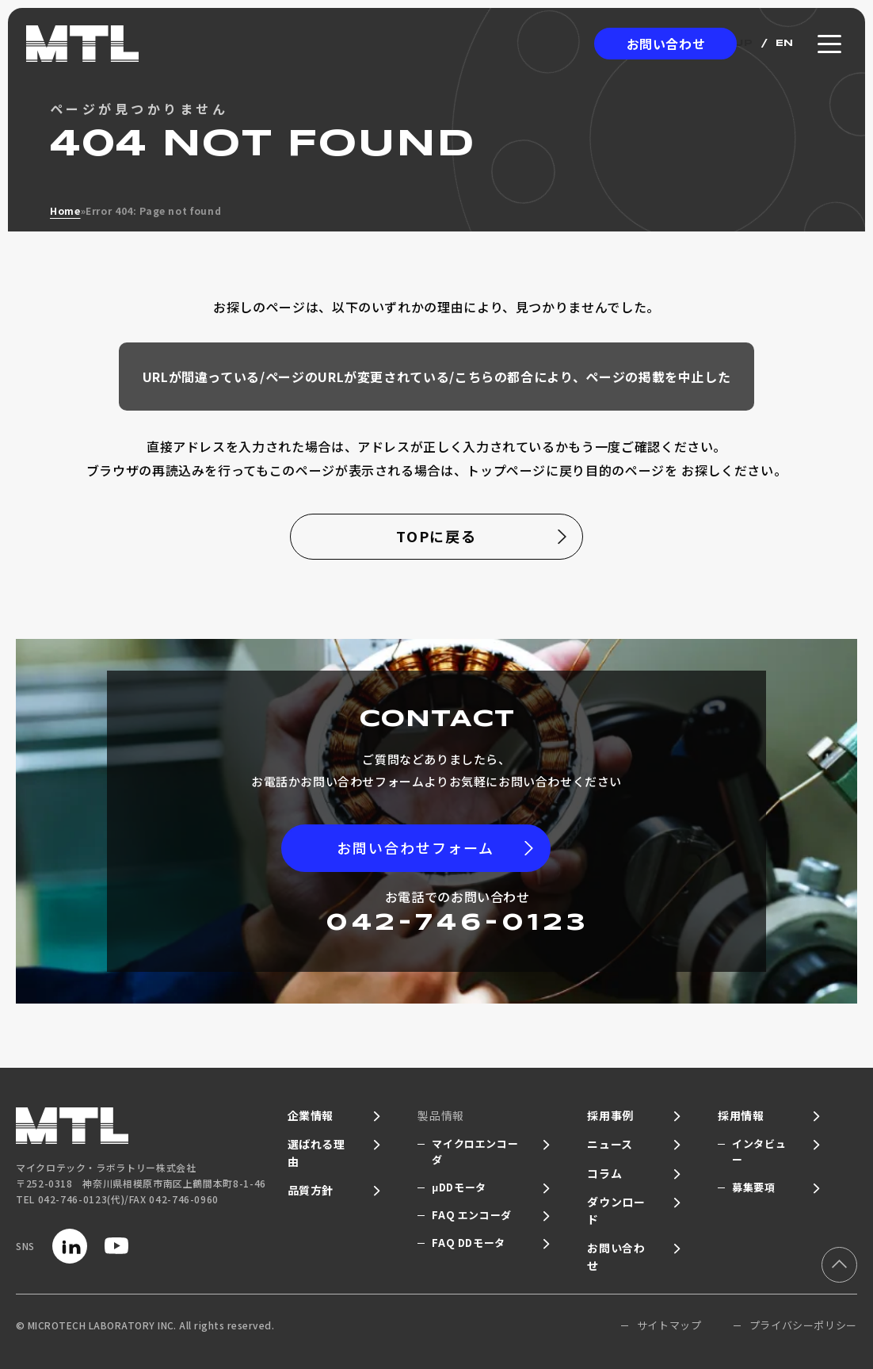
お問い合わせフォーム (415, 847)
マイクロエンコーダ (475, 1151)
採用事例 (610, 1115)
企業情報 (311, 1115)
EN (785, 43)
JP (745, 43)
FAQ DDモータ (468, 1242)
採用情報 (741, 1115)
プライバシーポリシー (803, 1325)
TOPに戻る (437, 536)
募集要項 (754, 1187)
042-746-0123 (457, 923)
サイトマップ (669, 1325)
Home (65, 210)
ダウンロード (616, 1210)
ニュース (610, 1144)
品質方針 (311, 1190)
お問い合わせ (666, 43)
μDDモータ (459, 1187)
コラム (604, 1173)
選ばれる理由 (316, 1152)
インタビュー (759, 1151)
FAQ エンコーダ (472, 1214)
